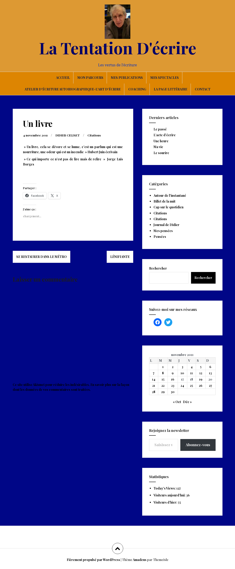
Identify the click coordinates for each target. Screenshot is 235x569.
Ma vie (158, 147)
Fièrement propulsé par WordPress (93, 560)
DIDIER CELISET (69, 135)
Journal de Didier (166, 225)
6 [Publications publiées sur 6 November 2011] (210, 367)
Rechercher (158, 268)
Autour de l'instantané (170, 195)
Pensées (160, 236)
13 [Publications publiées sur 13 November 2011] (210, 373)
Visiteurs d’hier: (166, 502)
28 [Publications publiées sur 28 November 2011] (153, 392)
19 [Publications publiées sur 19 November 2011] (200, 379)
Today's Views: (165, 488)
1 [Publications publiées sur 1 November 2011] (163, 367)
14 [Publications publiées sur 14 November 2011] (153, 379)
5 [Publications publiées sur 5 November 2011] (201, 367)
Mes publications (127, 77)
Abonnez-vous (198, 444)
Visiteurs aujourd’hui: (170, 495)
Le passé (160, 129)
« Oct (177, 402)
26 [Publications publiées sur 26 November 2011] (200, 385)
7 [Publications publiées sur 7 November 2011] (153, 373)
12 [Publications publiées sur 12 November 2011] (200, 373)
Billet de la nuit (164, 201)
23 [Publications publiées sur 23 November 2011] (172, 385)
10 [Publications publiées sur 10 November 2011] (182, 373)
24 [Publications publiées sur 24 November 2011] (182, 385)
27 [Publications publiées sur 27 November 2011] (210, 385)
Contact (202, 89)
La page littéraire (170, 89)
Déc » (187, 402)
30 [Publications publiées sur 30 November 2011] (173, 392)
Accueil (63, 77)
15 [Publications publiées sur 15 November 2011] (163, 379)
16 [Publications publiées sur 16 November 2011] (172, 379)
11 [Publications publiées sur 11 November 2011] (191, 373)
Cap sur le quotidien (168, 207)
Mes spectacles (164, 77)
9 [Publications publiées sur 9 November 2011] (173, 373)
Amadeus (139, 560)
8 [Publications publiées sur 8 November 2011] (163, 373)
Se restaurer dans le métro (41, 256)
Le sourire (161, 153)
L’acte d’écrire (165, 135)
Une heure (161, 141)
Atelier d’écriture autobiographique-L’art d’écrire (73, 89)
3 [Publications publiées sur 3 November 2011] (182, 367)
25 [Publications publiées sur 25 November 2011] (191, 385)
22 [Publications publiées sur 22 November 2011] (162, 385)
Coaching (137, 89)
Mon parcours (90, 77)
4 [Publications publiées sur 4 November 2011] (192, 367)
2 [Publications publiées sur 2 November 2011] (172, 367)
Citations (97, 135)
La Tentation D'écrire (117, 47)
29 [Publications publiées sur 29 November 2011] (163, 392)
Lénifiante (120, 256)
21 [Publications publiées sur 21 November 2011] (153, 385)
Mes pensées (163, 231)
